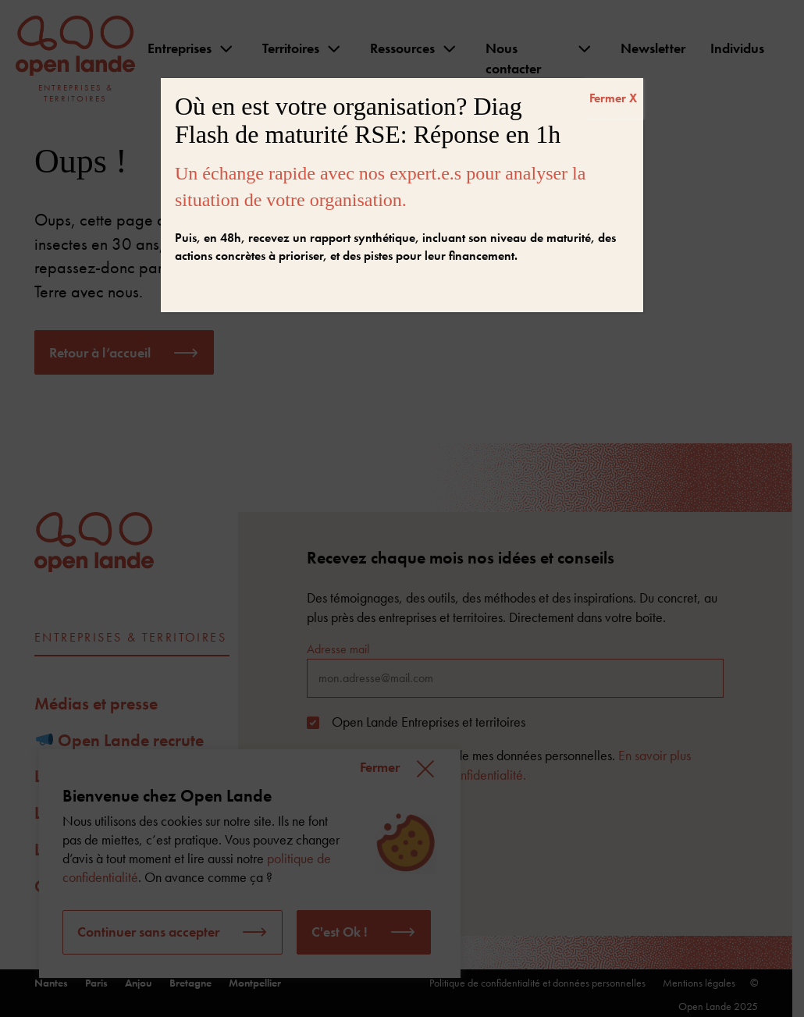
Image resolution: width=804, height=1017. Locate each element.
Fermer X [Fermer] (613, 98)
